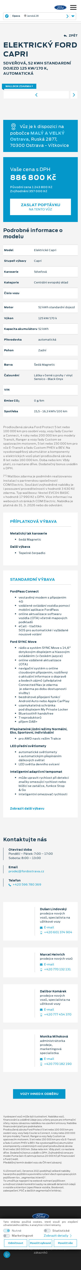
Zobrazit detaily (58, 1235)
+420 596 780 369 (25, 885)
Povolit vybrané (40, 1243)
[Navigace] (73, 8)
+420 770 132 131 (55, 969)
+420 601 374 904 (56, 932)
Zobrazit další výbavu (27, 808)
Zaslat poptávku (40, 206)
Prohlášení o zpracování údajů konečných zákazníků (40, 1251)
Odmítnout (15, 1243)
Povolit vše (65, 1243)
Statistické (61, 1231)
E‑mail (47, 927)
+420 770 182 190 (56, 1064)
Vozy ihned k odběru (39, 1094)
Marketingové (22, 1236)
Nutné (16, 1231)
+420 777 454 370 (55, 1014)
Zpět (71, 36)
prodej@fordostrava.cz (26, 871)
